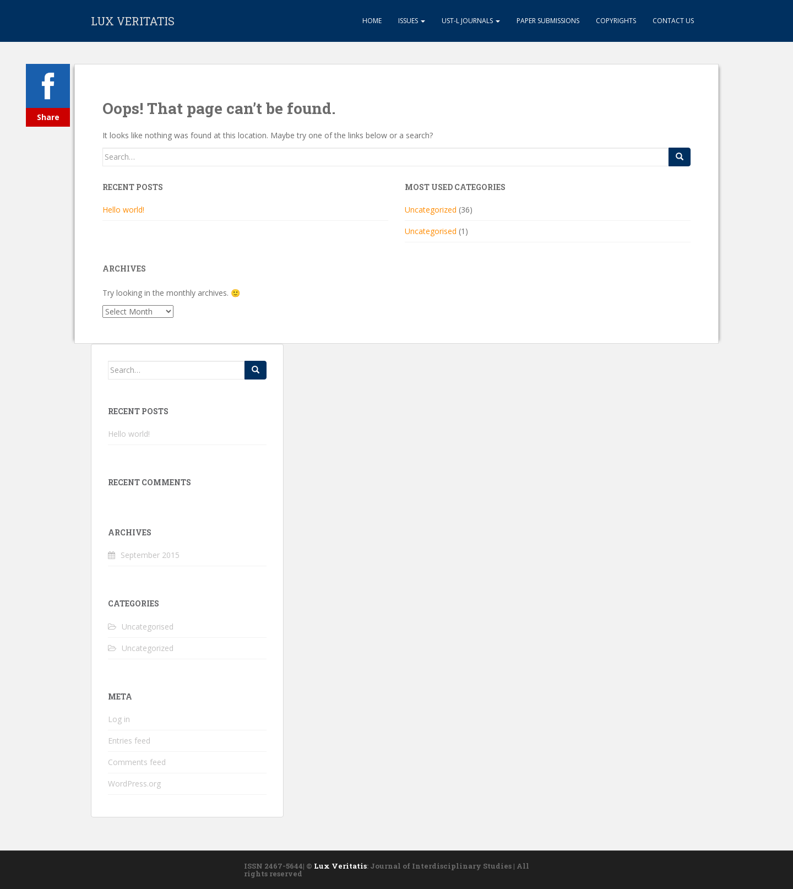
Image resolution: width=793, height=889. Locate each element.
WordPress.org (134, 783)
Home (371, 20)
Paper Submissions (548, 20)
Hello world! (123, 209)
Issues (411, 20)
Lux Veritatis (340, 866)
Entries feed (129, 740)
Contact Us (673, 20)
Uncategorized (431, 209)
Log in (119, 719)
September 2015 (150, 555)
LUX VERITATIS (133, 21)
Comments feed (137, 762)
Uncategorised (431, 231)
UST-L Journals (471, 20)
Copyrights (616, 20)
